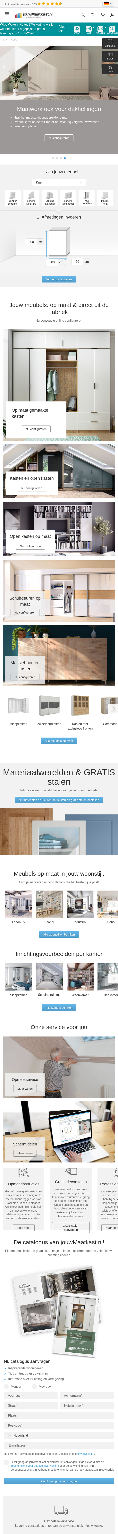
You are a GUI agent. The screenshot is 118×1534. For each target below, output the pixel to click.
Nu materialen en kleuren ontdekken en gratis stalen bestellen (59, 800)
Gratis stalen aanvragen (71, 1227)
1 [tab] (53, 158)
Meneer (12, 1386)
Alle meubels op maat (59, 740)
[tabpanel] (59, 100)
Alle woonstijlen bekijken (59, 934)
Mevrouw (42, 1386)
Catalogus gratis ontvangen (59, 1481)
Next (113, 709)
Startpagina (10, 40)
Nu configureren (59, 137)
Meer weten (25, 1088)
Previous (5, 66)
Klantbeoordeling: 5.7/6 (20, 4)
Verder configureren (59, 279)
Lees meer (24, 1227)
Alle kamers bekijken (59, 1007)
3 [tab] (61, 158)
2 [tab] (57, 158)
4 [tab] (65, 158)
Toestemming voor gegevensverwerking (35, 1465)
